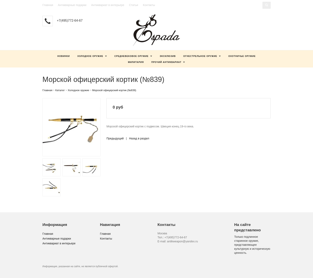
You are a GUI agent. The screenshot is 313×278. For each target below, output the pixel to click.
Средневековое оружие (131, 56)
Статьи (133, 5)
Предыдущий (115, 138)
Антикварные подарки (72, 5)
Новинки (63, 56)
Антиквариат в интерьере (107, 5)
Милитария (136, 62)
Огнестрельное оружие (200, 56)
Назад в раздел (139, 138)
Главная (47, 5)
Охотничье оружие (242, 56)
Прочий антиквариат (166, 62)
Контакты (149, 5)
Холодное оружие (90, 56)
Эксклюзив (168, 56)
